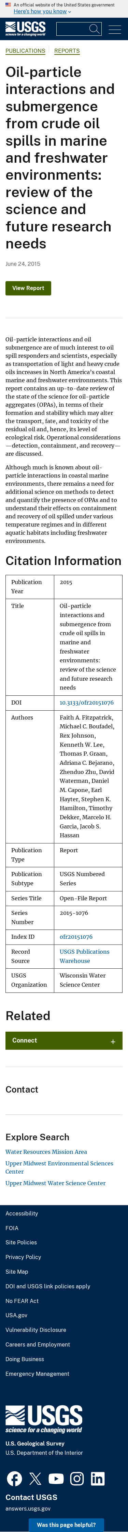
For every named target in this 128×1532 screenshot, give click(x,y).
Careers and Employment (37, 1345)
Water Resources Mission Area (46, 1151)
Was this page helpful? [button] (66, 1525)
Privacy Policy (23, 1257)
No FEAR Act (22, 1301)
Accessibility (21, 1214)
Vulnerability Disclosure (35, 1330)
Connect (24, 1040)
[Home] (25, 34)
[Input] (79, 29)
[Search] (95, 29)
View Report (28, 288)
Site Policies (21, 1243)
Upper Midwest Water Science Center (55, 1183)
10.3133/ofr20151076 (87, 702)
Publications (25, 51)
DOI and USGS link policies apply (47, 1287)
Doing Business (24, 1359)
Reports (67, 51)
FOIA (11, 1228)
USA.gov (16, 1315)
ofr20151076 (76, 937)
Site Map (16, 1272)
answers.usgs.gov (28, 1508)
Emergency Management (37, 1374)
